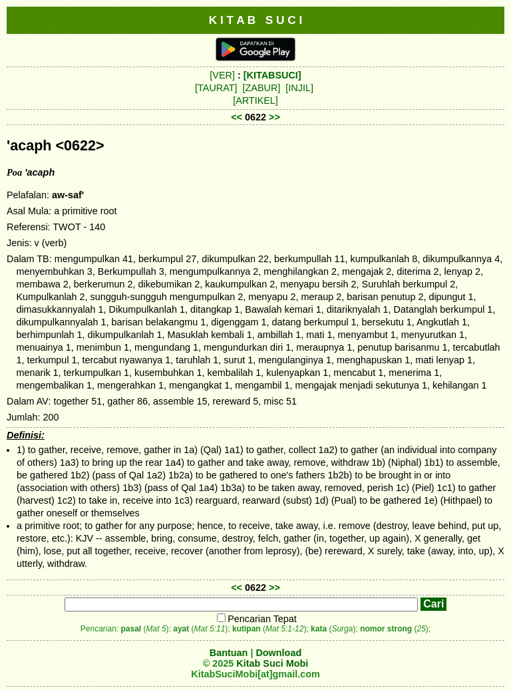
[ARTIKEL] (255, 100)
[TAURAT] (216, 88)
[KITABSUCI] (272, 75)
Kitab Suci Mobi (272, 663)
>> (274, 117)
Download (278, 652)
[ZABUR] (262, 88)
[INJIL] (299, 88)
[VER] (222, 75)
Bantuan (229, 652)
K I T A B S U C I (256, 20)
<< (236, 117)
